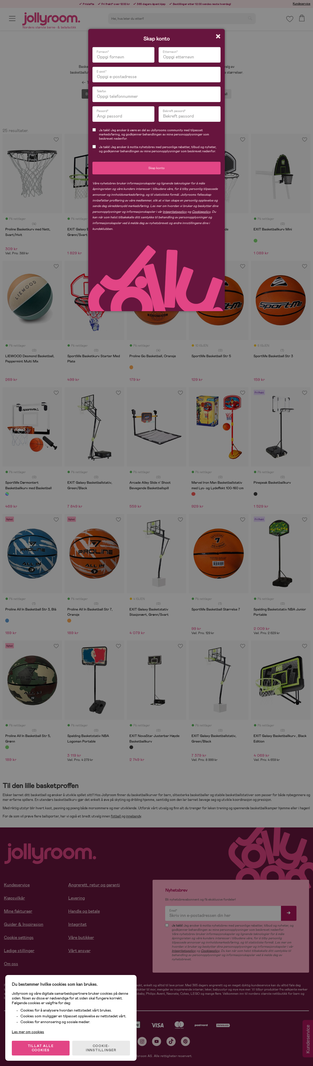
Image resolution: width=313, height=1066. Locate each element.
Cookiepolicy (201, 212)
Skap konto (156, 168)
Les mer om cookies (28, 1031)
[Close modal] (218, 36)
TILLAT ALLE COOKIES (41, 1048)
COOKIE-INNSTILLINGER (101, 1048)
